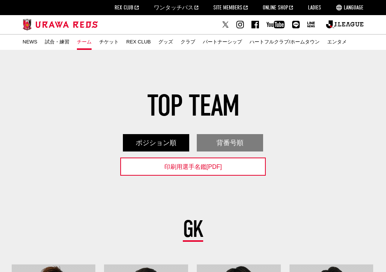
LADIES (314, 7)
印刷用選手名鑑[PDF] (193, 167)
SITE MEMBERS (227, 7)
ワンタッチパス (173, 7)
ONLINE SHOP (275, 7)
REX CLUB (124, 7)
